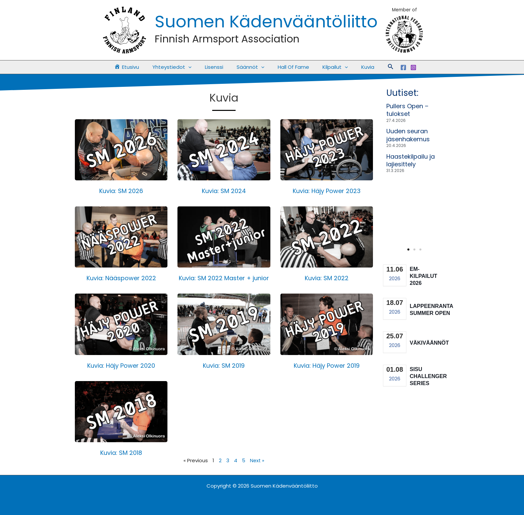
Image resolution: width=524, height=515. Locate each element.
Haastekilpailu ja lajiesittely (410, 160)
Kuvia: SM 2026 (121, 191)
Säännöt (250, 67)
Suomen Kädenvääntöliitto (266, 21)
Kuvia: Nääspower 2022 (121, 278)
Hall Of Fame (290, 66)
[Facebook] (392, 67)
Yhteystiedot (178, 67)
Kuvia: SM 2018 (121, 453)
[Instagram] (402, 67)
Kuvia (357, 66)
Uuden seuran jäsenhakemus (408, 135)
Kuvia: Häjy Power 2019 (327, 365)
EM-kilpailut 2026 (423, 276)
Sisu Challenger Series (428, 376)
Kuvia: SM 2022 (327, 278)
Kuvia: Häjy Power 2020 (121, 365)
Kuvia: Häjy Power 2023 (327, 191)
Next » (257, 460)
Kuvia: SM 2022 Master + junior (224, 278)
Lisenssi (217, 66)
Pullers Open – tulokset (407, 110)
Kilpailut (328, 67)
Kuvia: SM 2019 (224, 365)
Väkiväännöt (429, 343)
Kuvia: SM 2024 (224, 191)
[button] (195, 67)
